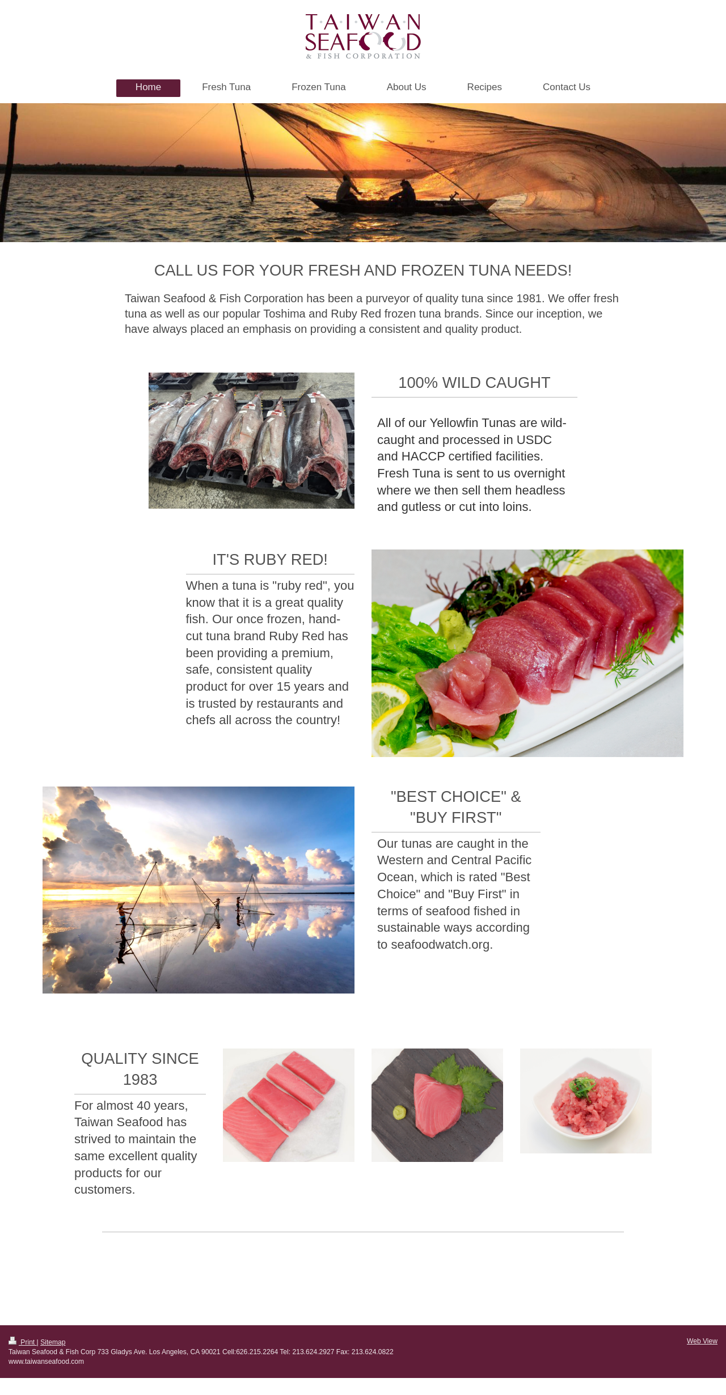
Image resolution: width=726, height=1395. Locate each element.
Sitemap (52, 1342)
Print (23, 1342)
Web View (702, 1341)
